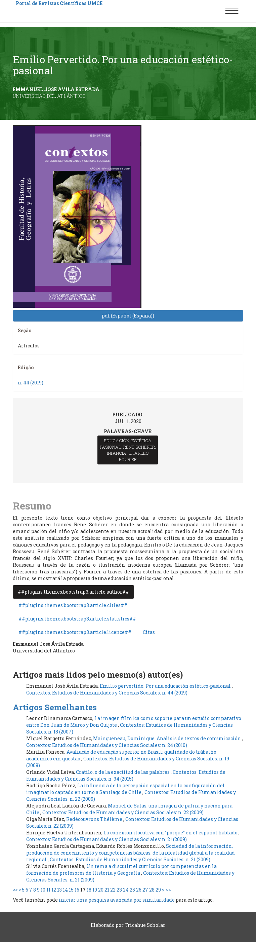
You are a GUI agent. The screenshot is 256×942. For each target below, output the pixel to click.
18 (89, 890)
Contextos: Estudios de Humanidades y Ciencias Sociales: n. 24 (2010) (106, 745)
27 (145, 890)
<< (15, 890)
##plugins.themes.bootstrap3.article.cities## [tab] (72, 605)
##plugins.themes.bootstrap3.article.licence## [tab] (74, 632)
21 (106, 890)
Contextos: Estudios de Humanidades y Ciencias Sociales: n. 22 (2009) (123, 812)
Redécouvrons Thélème (94, 819)
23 (119, 890)
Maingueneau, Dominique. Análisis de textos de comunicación (167, 738)
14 (65, 890)
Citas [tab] (149, 632)
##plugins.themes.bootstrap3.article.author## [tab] (73, 592)
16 (77, 890)
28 (152, 890)
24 (126, 890)
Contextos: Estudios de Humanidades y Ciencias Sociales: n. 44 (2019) (106, 692)
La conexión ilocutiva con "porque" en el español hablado (171, 832)
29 (158, 890)
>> (168, 890)
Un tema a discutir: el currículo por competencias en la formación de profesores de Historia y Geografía (121, 869)
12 (53, 890)
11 (48, 890)
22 (113, 890)
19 (94, 890)
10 (43, 890)
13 (59, 890)
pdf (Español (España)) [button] (128, 315)
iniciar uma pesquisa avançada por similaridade (117, 900)
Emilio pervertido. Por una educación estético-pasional (166, 686)
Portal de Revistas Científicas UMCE (59, 3)
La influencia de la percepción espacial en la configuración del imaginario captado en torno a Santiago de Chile (125, 788)
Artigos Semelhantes (55, 707)
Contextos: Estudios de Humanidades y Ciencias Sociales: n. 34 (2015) (125, 775)
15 (71, 890)
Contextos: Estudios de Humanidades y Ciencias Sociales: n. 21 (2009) (106, 839)
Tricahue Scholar (145, 925)
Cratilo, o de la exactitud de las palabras (123, 772)
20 (100, 890)
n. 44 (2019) (30, 382)
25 (132, 890)
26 (138, 890)
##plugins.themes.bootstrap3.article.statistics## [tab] (77, 618)
